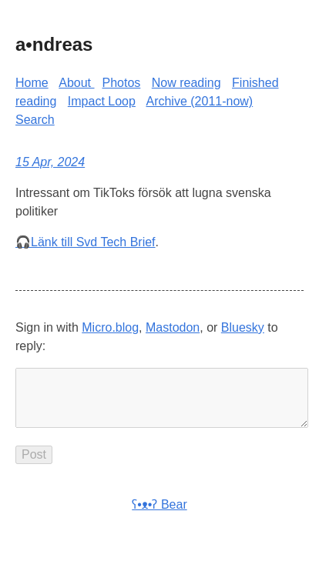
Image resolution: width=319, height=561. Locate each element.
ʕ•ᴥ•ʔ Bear (159, 516)
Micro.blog (110, 327)
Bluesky (242, 327)
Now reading (186, 82)
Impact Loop (102, 101)
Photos (121, 82)
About (76, 82)
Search (35, 119)
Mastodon (173, 327)
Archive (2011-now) (199, 101)
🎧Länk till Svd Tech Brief (85, 242)
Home (32, 82)
